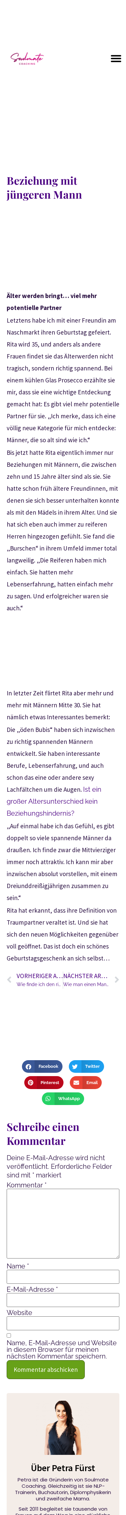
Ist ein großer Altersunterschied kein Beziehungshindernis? (54, 801)
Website (19, 1312)
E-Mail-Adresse (32, 1289)
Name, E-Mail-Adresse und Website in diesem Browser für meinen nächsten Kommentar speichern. (62, 1350)
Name (18, 1266)
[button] (116, 58)
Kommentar (27, 1185)
